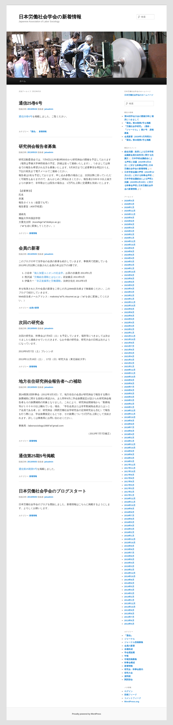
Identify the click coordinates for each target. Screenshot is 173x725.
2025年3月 (129, 231)
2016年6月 (129, 519)
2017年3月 (129, 488)
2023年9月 (129, 275)
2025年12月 (129, 211)
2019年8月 (129, 424)
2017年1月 (129, 495)
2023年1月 (129, 299)
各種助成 (128, 649)
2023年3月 (129, 292)
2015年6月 (129, 556)
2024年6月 (129, 255)
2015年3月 (129, 566)
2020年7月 (129, 387)
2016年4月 (129, 525)
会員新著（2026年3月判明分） (138, 136)
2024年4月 (129, 258)
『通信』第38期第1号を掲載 (137, 140)
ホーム (23, 81)
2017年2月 (129, 492)
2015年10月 (129, 542)
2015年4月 (129, 563)
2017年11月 (129, 468)
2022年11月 (129, 302)
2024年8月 (129, 251)
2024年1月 (129, 268)
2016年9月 (129, 508)
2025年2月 (129, 234)
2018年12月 (129, 444)
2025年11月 (129, 214)
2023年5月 (129, 285)
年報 (126, 656)
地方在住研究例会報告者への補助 (50, 381)
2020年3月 (129, 400)
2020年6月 (129, 390)
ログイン (128, 691)
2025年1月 (129, 238)
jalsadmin (48, 109)
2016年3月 (129, 529)
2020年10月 (129, 377)
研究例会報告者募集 (37, 146)
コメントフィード (132, 698)
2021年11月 (129, 336)
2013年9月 (129, 610)
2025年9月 (129, 217)
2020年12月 (129, 370)
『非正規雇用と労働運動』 (48, 280)
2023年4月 (129, 288)
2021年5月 (129, 353)
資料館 (127, 676)
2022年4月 (129, 322)
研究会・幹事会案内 (133, 669)
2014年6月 (129, 583)
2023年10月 (129, 272)
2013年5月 (129, 624)
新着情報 (43, 131)
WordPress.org (131, 701)
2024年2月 (129, 265)
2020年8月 (129, 383)
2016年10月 (129, 505)
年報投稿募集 (130, 659)
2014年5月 (129, 586)
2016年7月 (129, 515)
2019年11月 (129, 414)
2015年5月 (129, 559)
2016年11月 (129, 502)
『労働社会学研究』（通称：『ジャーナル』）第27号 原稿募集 (139, 129)
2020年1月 (129, 407)
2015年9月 (129, 546)
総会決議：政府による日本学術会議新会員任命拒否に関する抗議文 (138, 155)
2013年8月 (129, 613)
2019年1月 (129, 441)
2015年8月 (129, 549)
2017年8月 (129, 478)
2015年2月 (129, 569)
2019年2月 (129, 437)
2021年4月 (129, 356)
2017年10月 (129, 471)
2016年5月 (129, 522)
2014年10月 (129, 576)
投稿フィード (130, 694)
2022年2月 (129, 329)
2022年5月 (129, 319)
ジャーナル (129, 639)
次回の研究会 (31, 322)
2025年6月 (129, 224)
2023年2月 (129, 295)
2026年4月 (129, 200)
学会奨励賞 (129, 652)
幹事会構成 (129, 662)
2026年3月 (129, 204)
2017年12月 (129, 465)
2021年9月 (129, 343)
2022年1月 (129, 332)
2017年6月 (129, 481)
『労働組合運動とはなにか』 (47, 277)
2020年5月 (129, 393)
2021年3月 (129, 360)
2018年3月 (129, 461)
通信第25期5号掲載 (37, 455)
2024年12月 (129, 241)
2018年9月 (129, 451)
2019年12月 (129, 410)
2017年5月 (129, 485)
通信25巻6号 (30, 103)
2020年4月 (129, 397)
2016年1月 (129, 535)
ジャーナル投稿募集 (133, 642)
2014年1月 (129, 600)
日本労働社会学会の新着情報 (50, 16)
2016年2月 (129, 532)
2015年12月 (129, 539)
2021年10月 (129, 339)
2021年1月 (129, 366)
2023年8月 (129, 278)
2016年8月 (129, 512)
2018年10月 (129, 448)
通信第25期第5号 (28, 469)
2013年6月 (129, 620)
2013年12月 (129, 603)
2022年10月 (129, 305)
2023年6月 (129, 282)
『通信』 (33, 131)
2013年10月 (129, 607)
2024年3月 (129, 261)
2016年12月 (129, 498)
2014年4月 (129, 590)
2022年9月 (129, 309)
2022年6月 (129, 316)
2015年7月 (129, 552)
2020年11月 (129, 373)
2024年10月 (129, 245)
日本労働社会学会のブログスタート (52, 491)
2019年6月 (129, 431)
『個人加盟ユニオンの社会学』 (48, 273)
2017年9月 (129, 475)
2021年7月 (129, 346)
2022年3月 (129, 326)
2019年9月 (129, 420)
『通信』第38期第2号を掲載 (137, 123)
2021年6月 (129, 349)
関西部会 (128, 679)
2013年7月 (129, 617)
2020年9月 (129, 380)
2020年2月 (129, 404)
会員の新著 (29, 248)
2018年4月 (129, 458)
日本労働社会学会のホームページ (138, 95)
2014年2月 (129, 597)
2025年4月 (129, 228)
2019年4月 (129, 434)
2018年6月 (129, 454)
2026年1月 (129, 207)
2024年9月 (129, 248)
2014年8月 (129, 580)
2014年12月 (129, 573)
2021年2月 (129, 363)
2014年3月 (129, 593)
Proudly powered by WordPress (86, 714)
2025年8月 (129, 221)
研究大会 (128, 673)
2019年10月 (129, 417)
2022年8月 (129, 312)
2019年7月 (129, 427)
